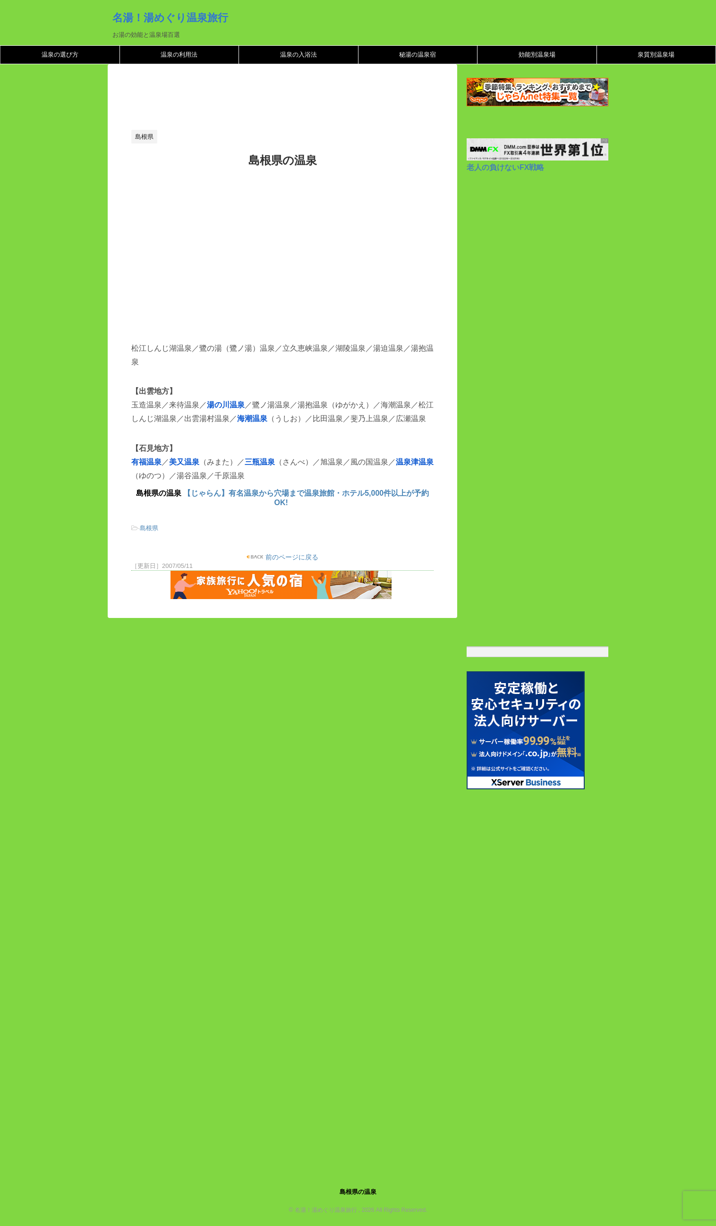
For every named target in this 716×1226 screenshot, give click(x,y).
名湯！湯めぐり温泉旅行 (170, 17)
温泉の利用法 (179, 54)
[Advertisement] (303, 99)
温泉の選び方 (60, 54)
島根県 (149, 528)
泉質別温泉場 (656, 54)
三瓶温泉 (260, 462)
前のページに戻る (291, 557)
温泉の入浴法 (298, 54)
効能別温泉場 (537, 54)
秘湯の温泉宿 (417, 54)
